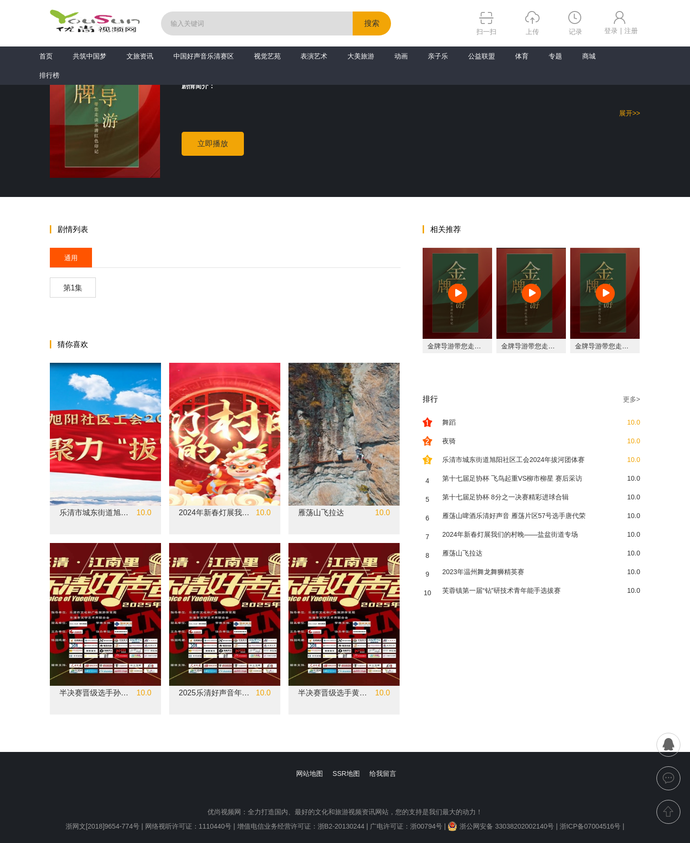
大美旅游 (360, 56)
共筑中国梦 (89, 56)
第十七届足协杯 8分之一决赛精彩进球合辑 (505, 497)
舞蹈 (449, 422)
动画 (401, 56)
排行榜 (49, 75)
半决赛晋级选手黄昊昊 (334, 693)
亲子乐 (438, 56)
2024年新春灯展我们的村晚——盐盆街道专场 (215, 513)
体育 (522, 56)
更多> (631, 399)
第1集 (73, 288)
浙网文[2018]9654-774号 (102, 826)
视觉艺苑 (267, 56)
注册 (631, 31)
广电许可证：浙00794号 (406, 826)
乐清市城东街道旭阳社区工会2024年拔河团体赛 (95, 513)
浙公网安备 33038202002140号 (501, 826)
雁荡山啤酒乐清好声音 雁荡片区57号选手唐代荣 (514, 516)
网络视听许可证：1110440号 (189, 826)
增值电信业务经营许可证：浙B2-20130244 (301, 826)
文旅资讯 (139, 56)
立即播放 (212, 143)
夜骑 (449, 441)
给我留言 (382, 773)
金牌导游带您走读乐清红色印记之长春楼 (487, 346)
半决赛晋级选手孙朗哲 (95, 693)
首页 (46, 56)
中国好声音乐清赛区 (203, 56)
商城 (589, 56)
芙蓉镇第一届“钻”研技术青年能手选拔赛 (501, 590)
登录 (611, 31)
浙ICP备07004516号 (590, 826)
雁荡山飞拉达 (321, 513)
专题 (555, 56)
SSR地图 (346, 773)
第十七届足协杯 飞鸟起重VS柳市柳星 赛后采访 (512, 478)
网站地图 (309, 773)
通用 (71, 258)
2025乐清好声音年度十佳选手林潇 (215, 693)
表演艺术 (313, 56)
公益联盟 (481, 56)
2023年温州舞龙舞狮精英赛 (483, 572)
